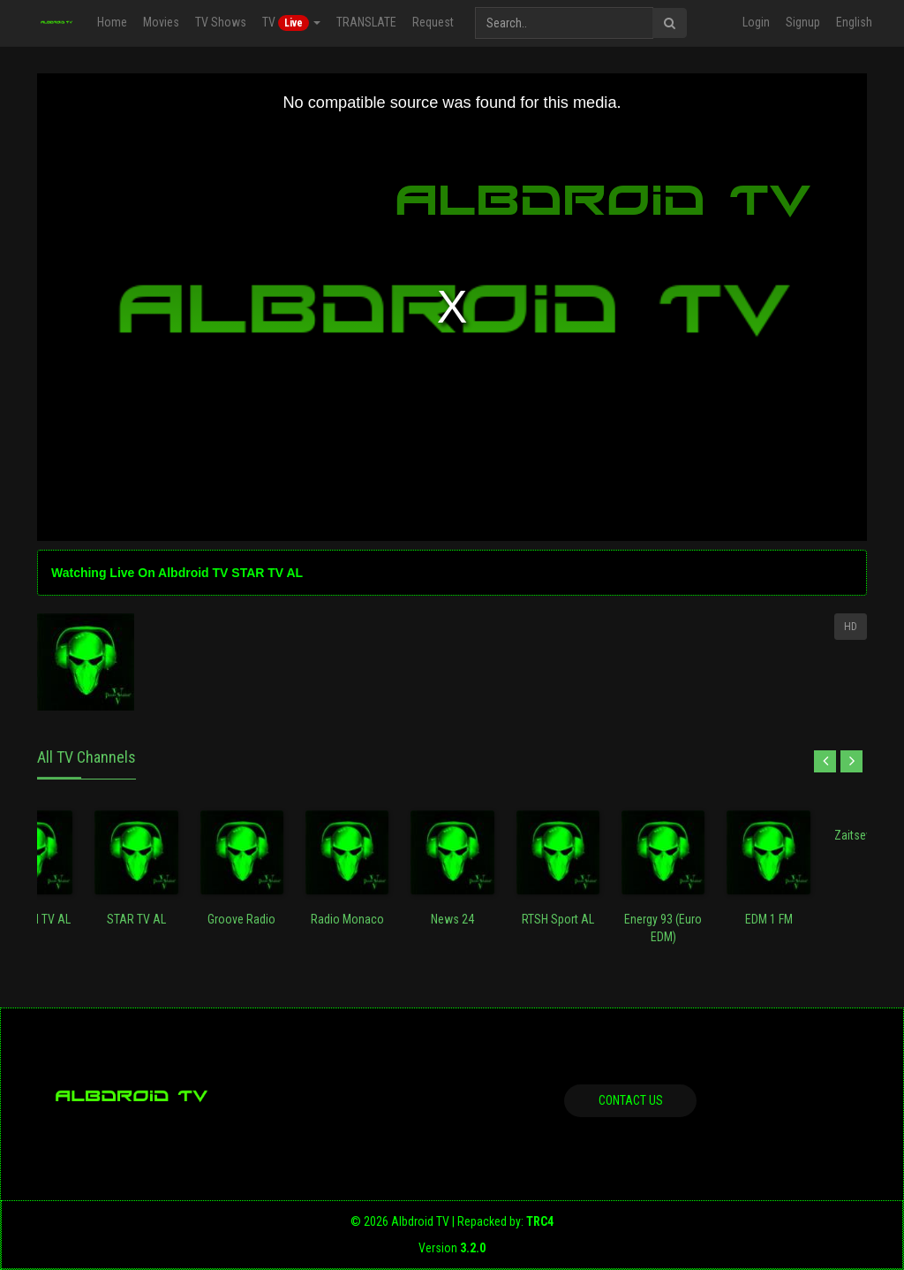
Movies (161, 22)
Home (112, 22)
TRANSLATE (366, 22)
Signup (803, 22)
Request (433, 22)
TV (291, 23)
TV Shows (220, 22)
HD (850, 626)
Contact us (631, 1100)
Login (756, 22)
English (854, 22)
